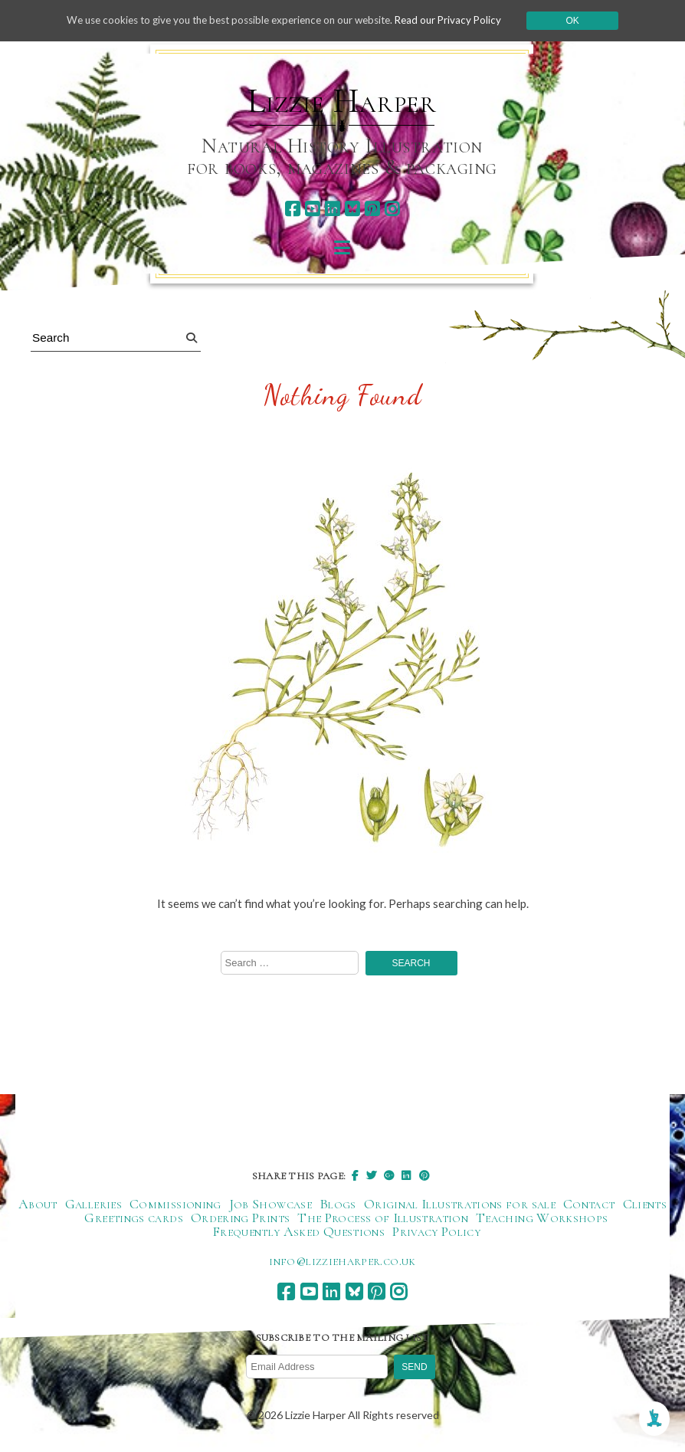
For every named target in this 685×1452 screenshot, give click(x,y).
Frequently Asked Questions (298, 1232)
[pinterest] (372, 208)
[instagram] (392, 208)
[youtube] (312, 208)
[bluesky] (352, 208)
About (37, 1204)
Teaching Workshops (542, 1218)
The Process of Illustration (382, 1218)
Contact (589, 1204)
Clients (645, 1204)
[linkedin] (332, 208)
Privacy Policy (436, 1232)
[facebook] (292, 208)
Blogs (338, 1204)
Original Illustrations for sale (460, 1204)
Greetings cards (133, 1218)
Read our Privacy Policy (460, 20)
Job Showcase (270, 1204)
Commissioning (175, 1204)
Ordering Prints (240, 1218)
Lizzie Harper (342, 101)
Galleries (93, 1204)
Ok (586, 20)
